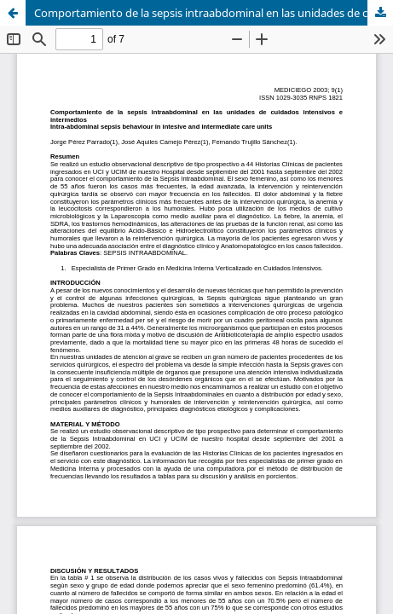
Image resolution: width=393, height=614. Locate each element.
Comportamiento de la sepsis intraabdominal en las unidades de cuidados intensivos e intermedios (213, 12)
